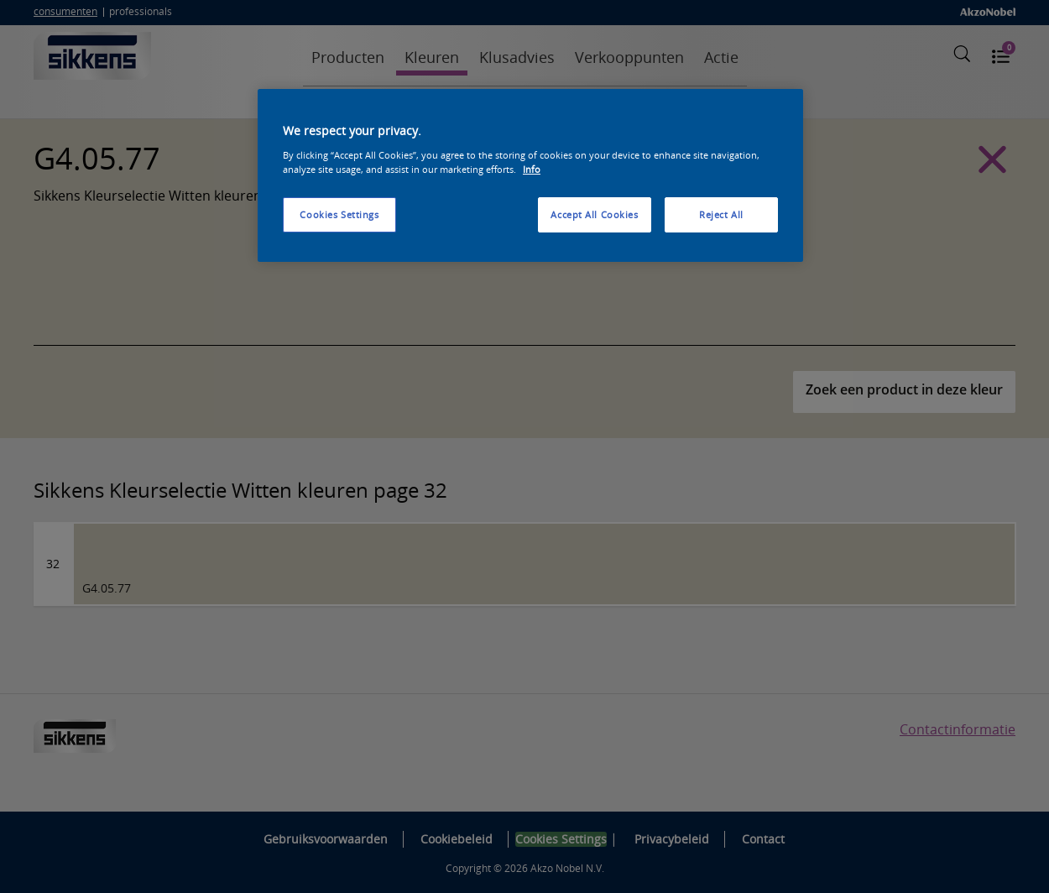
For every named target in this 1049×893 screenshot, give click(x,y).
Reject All (721, 214)
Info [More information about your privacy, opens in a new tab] (531, 169)
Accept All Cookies (594, 214)
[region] (530, 175)
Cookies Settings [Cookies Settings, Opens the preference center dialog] (339, 214)
